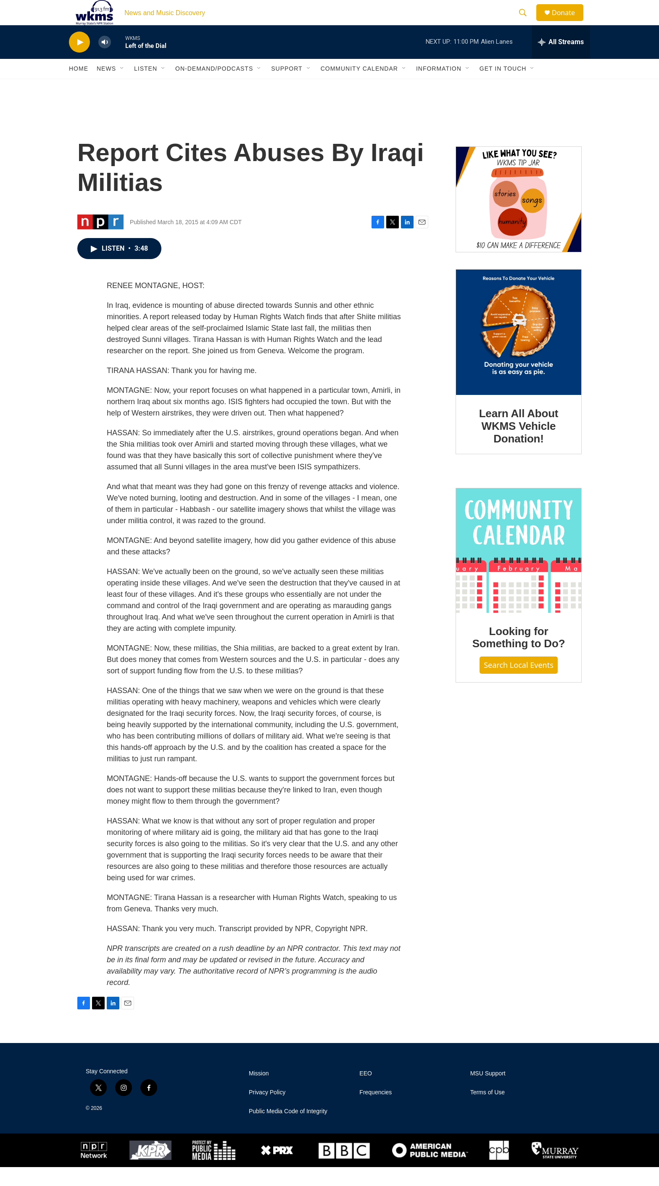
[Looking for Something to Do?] (518, 569)
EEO (365, 1092)
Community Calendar (359, 87)
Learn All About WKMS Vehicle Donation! (519, 445)
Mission (259, 1092)
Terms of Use (487, 1111)
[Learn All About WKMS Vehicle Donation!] (518, 351)
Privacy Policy (267, 1111)
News (106, 87)
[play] (79, 61)
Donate (569, 22)
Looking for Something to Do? (518, 656)
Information (438, 87)
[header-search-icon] (527, 22)
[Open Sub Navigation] (122, 87)
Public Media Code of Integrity (288, 1130)
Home (78, 87)
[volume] (105, 61)
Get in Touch (503, 87)
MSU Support (488, 1092)
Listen (145, 87)
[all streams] (561, 61)
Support (286, 87)
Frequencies (375, 1111)
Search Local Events (519, 684)
